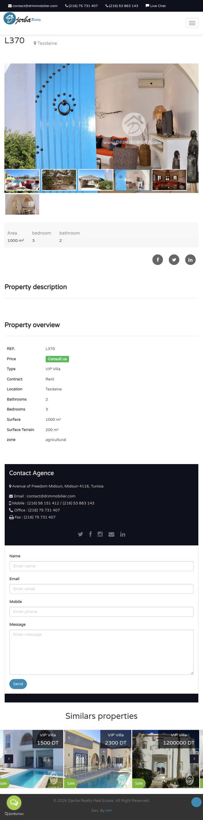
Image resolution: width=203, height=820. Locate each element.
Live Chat (156, 6)
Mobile (15, 602)
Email (14, 579)
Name (14, 556)
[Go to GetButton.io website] (14, 814)
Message (17, 624)
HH (109, 810)
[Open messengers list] (14, 802)
